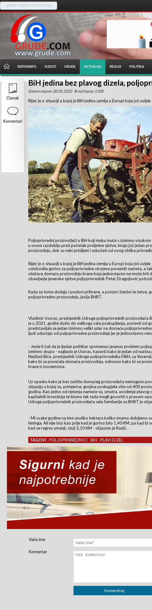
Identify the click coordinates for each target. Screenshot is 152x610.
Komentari (12, 121)
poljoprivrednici (68, 439)
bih (93, 439)
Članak (12, 97)
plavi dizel (111, 439)
